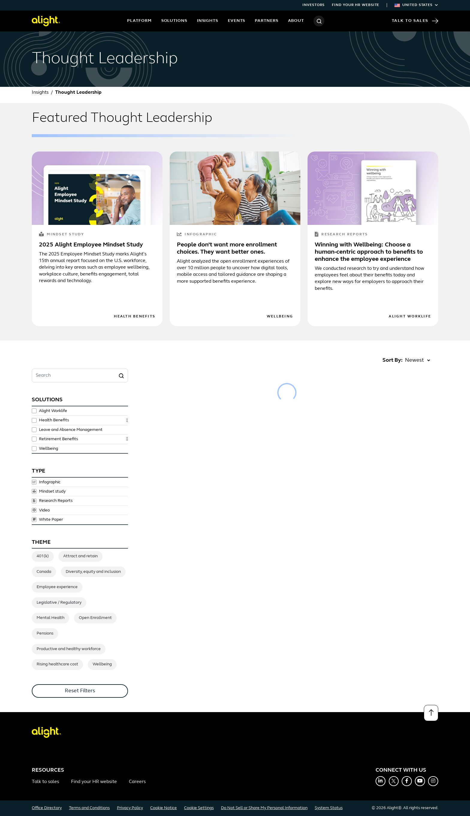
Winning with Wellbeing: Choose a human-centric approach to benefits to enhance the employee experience (369, 252)
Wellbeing (280, 316)
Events (236, 21)
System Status (329, 808)
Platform (139, 21)
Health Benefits (134, 316)
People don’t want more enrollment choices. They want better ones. (227, 248)
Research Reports (341, 234)
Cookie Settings (199, 808)
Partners (266, 21)
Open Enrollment (95, 618)
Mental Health (50, 618)
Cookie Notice (163, 808)
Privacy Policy (130, 808)
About (296, 21)
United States (416, 5)
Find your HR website (355, 5)
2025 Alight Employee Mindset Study (91, 245)
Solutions (174, 21)
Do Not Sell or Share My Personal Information (264, 808)
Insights (207, 21)
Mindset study (61, 234)
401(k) (43, 556)
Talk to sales (45, 781)
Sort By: (392, 360)
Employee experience (57, 587)
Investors (313, 5)
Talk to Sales (415, 21)
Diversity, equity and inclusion (93, 572)
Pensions (45, 633)
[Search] (319, 21)
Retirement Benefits (58, 439)
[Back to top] (431, 713)
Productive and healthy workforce (69, 649)
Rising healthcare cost (57, 664)
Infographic (197, 234)
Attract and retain (80, 556)
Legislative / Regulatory (59, 602)
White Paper (51, 519)
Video (44, 510)
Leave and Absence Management (71, 430)
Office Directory (47, 808)
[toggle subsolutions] (127, 420)
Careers (137, 781)
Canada (44, 572)
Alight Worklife (410, 316)
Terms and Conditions (89, 808)
